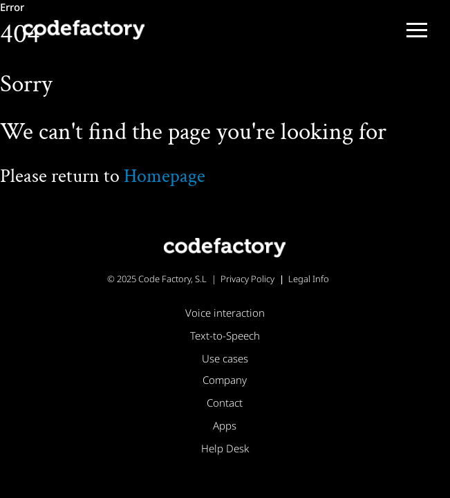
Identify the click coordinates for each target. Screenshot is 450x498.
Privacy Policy (247, 279)
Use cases (225, 358)
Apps (224, 425)
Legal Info (308, 279)
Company (225, 380)
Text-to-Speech (225, 335)
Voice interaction (225, 313)
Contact (225, 402)
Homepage (164, 176)
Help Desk (225, 448)
